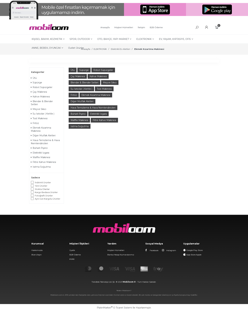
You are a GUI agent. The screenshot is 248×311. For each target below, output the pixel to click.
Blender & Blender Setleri (42, 103)
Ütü (34, 78)
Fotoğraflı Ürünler (44, 195)
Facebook (151, 250)
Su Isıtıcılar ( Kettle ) (42, 113)
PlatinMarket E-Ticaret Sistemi (114, 307)
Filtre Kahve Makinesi (43, 162)
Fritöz (35, 123)
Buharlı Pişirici (39, 148)
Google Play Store (194, 250)
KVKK (71, 259)
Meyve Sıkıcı (38, 109)
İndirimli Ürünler (43, 182)
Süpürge (36, 82)
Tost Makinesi (39, 118)
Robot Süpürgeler (41, 87)
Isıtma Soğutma (41, 166)
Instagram (169, 250)
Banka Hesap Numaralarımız (120, 254)
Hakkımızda (37, 250)
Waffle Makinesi (40, 157)
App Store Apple (193, 254)
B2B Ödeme (75, 254)
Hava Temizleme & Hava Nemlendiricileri (45, 142)
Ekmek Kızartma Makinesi (41, 129)
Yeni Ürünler (41, 186)
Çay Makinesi (39, 91)
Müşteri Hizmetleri (115, 250)
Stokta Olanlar (42, 189)
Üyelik (72, 250)
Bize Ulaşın (36, 254)
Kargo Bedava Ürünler (46, 192)
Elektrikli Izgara (40, 152)
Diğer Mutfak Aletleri (43, 135)
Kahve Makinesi (40, 96)
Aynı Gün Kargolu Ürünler (47, 198)
